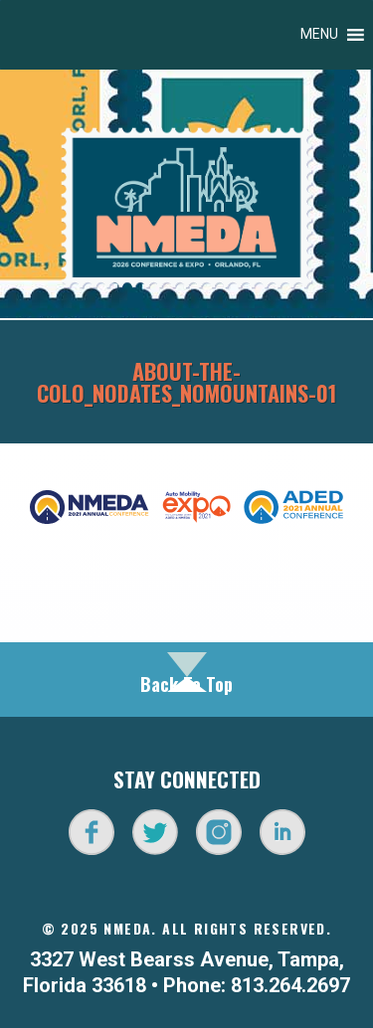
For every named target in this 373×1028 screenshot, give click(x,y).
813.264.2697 (290, 985)
